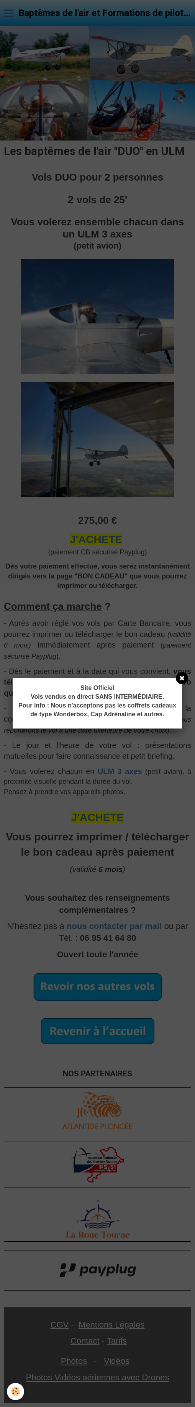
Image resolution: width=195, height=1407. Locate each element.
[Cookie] (15, 1391)
